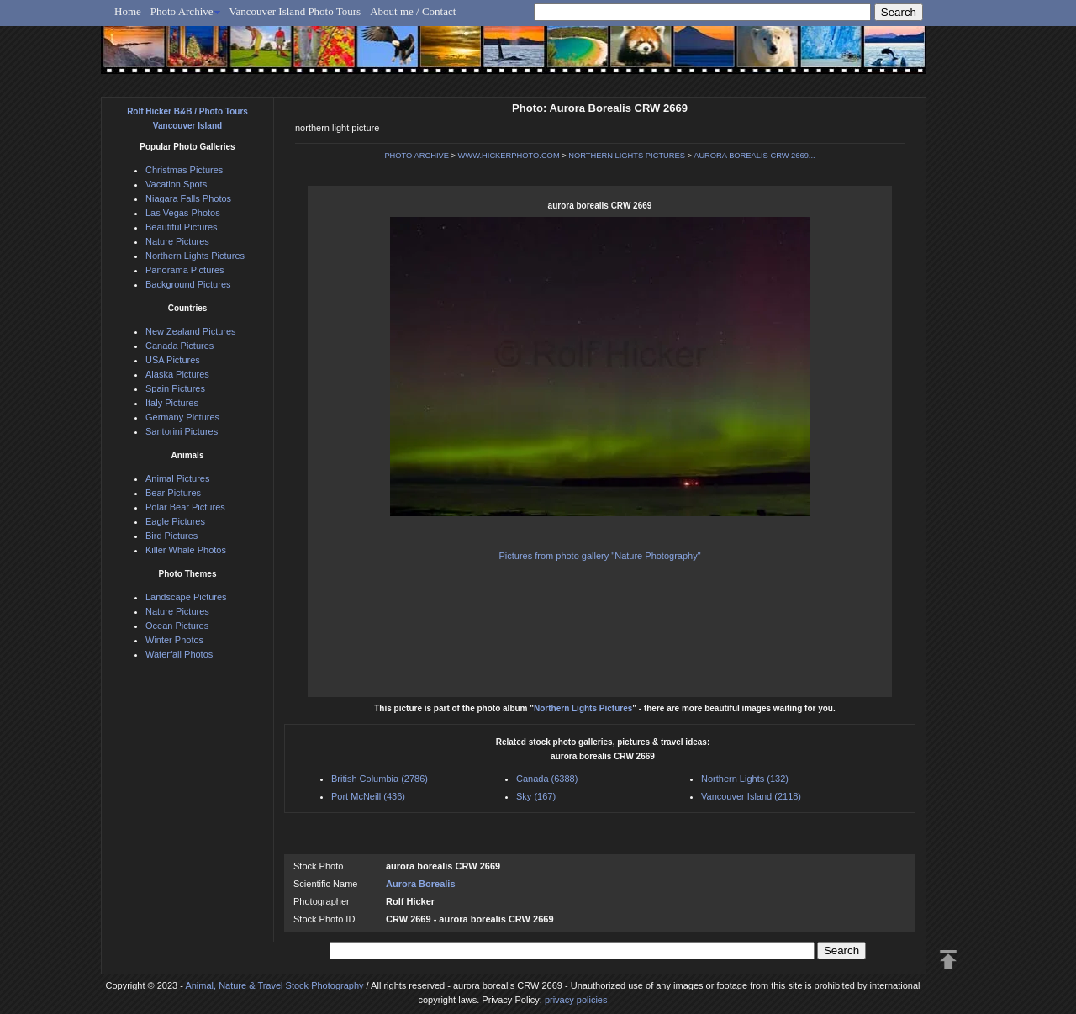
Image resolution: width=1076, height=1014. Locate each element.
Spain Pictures (175, 388)
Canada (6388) (547, 779)
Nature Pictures (177, 241)
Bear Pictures (173, 493)
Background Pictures (188, 284)
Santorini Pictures (181, 431)
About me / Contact (413, 11)
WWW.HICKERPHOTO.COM (509, 155)
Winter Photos (174, 640)
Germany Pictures (182, 417)
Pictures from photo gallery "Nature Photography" (599, 556)
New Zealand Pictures (190, 331)
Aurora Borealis (421, 884)
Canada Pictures (179, 346)
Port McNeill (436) (368, 796)
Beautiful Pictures (181, 227)
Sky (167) (536, 796)
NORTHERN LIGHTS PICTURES (626, 155)
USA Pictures (172, 360)
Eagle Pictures (175, 521)
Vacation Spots (176, 184)
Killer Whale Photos (185, 550)
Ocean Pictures (176, 626)
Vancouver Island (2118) (751, 796)
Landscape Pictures (186, 597)
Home (127, 11)
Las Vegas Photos (182, 213)
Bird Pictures (171, 536)
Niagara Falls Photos (188, 198)
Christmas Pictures (184, 170)
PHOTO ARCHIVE (416, 155)
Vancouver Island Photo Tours (295, 11)
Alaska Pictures (177, 374)
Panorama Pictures (184, 270)
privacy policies (576, 1000)
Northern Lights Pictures (583, 708)
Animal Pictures (177, 478)
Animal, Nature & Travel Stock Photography (274, 985)
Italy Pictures (171, 403)
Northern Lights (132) (745, 779)
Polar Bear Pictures (185, 507)
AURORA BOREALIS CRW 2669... (754, 155)
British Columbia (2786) (379, 779)
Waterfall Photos (179, 654)
